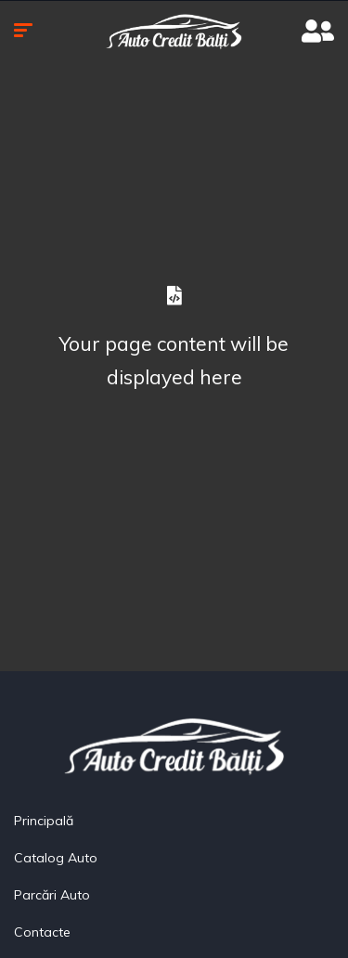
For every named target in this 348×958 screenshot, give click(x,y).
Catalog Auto (55, 857)
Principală (43, 820)
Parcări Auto (52, 895)
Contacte (42, 932)
